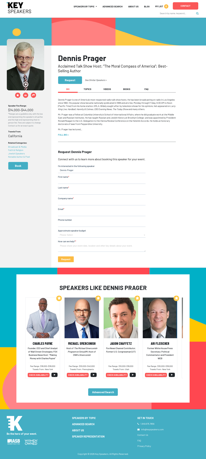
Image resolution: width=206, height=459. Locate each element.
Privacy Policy (144, 446)
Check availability (38, 375)
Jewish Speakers (16, 153)
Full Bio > (63, 134)
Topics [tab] (87, 89)
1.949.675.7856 (147, 423)
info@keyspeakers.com (152, 429)
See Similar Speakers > (96, 80)
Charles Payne (43, 343)
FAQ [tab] (146, 89)
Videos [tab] (107, 89)
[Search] (176, 13)
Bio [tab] (68, 89)
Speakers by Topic (84, 418)
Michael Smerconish (82, 343)
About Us (133, 6)
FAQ (139, 440)
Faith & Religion (15, 150)
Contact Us (142, 435)
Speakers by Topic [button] (84, 6)
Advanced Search (112, 6)
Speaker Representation (88, 436)
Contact (186, 5)
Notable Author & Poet (19, 156)
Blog (147, 6)
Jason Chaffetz (121, 343)
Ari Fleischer (160, 343)
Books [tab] (126, 89)
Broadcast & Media (17, 146)
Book (18, 165)
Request (70, 80)
